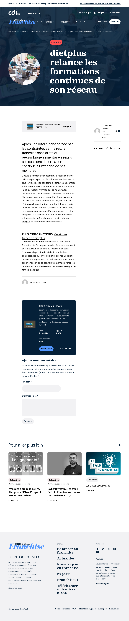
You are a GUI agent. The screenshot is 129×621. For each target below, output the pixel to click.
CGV (74, 609)
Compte (99, 12)
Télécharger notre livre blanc (67, 589)
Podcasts (102, 22)
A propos (102, 609)
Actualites (40, 21)
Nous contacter (62, 609)
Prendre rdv (46, 348)
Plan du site (115, 609)
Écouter (90, 490)
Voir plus (67, 126)
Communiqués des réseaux (19, 483)
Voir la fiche (65, 348)
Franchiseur (88, 21)
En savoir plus (15, 588)
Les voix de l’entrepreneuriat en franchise (100, 3)
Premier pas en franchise (65, 21)
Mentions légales (87, 609)
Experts (79, 21)
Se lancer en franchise (50, 21)
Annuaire (114, 22)
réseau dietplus (66, 175)
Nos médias (33, 13)
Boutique (85, 12)
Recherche (114, 12)
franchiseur (45, 218)
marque (26, 211)
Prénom (27, 381)
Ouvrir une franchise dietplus (44, 236)
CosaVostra (24, 609)
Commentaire (30, 395)
